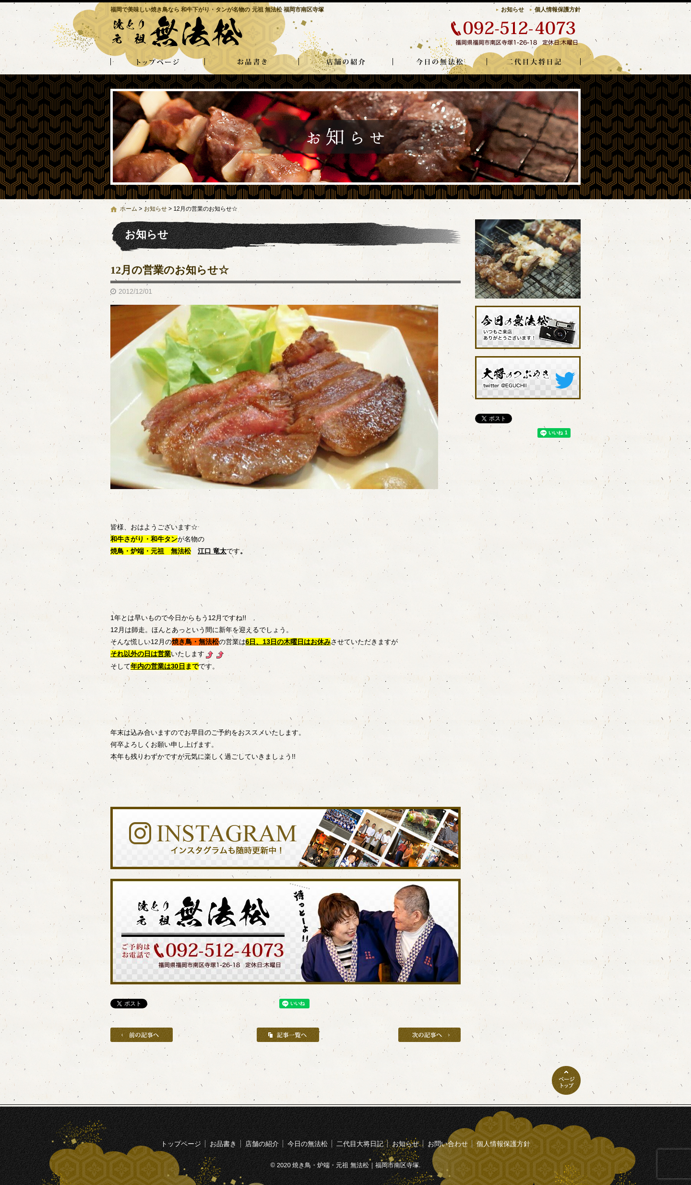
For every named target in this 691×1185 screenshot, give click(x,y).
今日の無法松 (440, 62)
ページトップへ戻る (566, 1080)
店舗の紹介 (345, 62)
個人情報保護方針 (558, 9)
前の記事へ (141, 1035)
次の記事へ (429, 1035)
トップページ (157, 62)
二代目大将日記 (534, 62)
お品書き (251, 62)
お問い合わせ (448, 1144)
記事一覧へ (288, 1035)
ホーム (128, 208)
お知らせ (512, 9)
